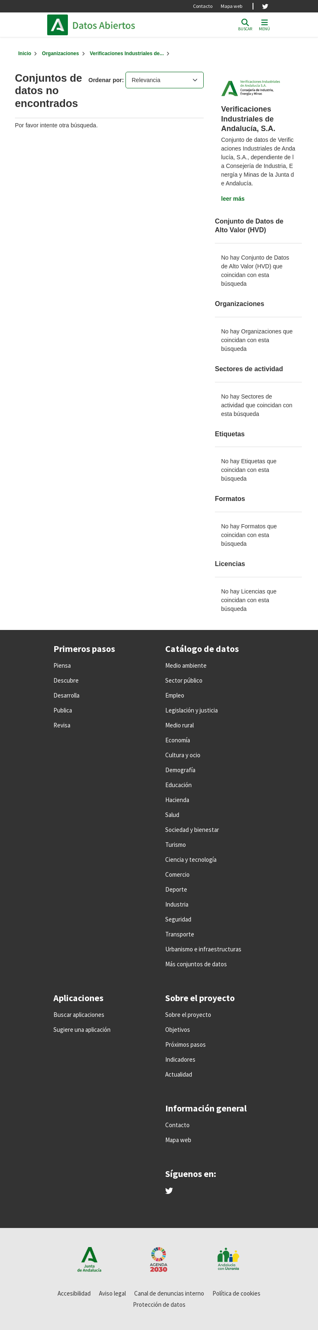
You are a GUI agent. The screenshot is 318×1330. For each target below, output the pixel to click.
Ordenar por (105, 80)
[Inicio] (24, 53)
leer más (233, 198)
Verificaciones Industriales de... (127, 53)
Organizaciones (60, 53)
